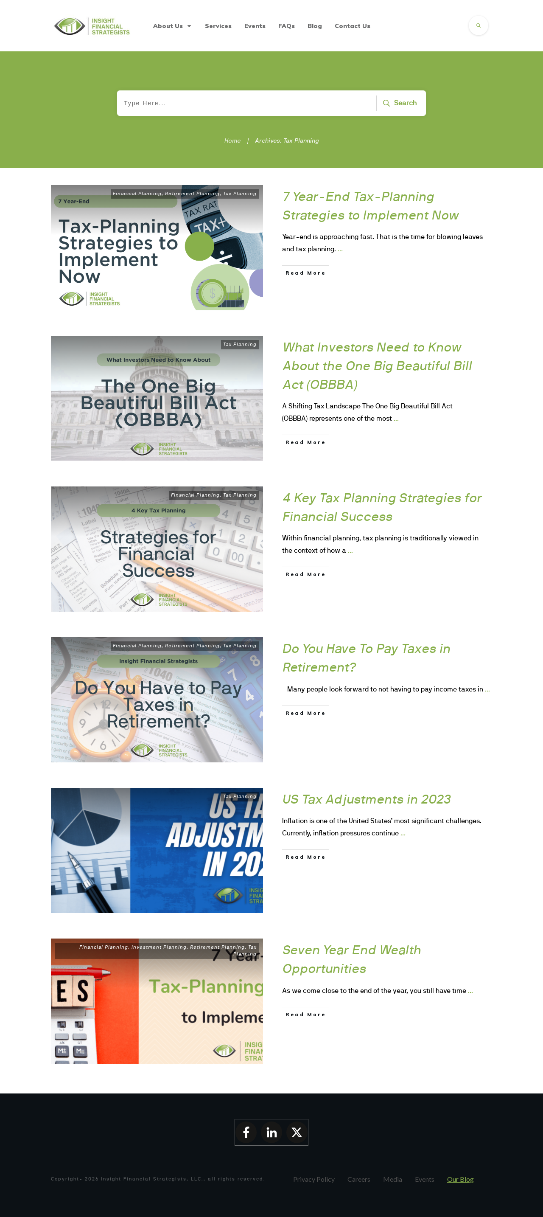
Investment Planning (159, 947)
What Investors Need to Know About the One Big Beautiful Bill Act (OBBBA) (377, 365)
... (340, 249)
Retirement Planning (192, 194)
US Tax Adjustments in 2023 (367, 799)
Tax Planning (240, 194)
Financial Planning (137, 194)
